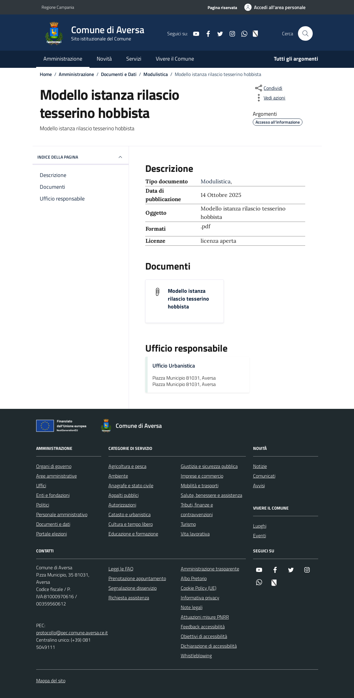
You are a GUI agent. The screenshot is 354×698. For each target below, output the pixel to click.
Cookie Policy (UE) (198, 588)
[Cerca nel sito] (305, 33)
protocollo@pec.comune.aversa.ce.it (72, 632)
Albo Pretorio (194, 578)
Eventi (259, 535)
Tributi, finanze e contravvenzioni (197, 509)
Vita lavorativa (195, 533)
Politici (42, 504)
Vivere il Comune (175, 59)
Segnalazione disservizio (132, 588)
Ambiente (118, 475)
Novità (104, 59)
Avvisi (259, 485)
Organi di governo (53, 466)
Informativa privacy (200, 597)
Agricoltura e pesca (127, 466)
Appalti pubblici (123, 495)
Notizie (260, 466)
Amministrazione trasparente (210, 568)
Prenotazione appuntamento (137, 578)
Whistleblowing (196, 655)
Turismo (188, 524)
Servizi (133, 59)
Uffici (41, 485)
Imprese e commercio (202, 475)
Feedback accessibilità (203, 626)
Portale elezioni (51, 533)
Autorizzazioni (122, 504)
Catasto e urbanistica (129, 514)
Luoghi (259, 525)
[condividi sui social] (268, 88)
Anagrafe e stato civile (130, 485)
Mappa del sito (50, 680)
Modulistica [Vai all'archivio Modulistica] (215, 181)
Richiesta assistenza (128, 597)
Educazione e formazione (133, 533)
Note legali (191, 607)
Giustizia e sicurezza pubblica (209, 466)
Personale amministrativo (61, 514)
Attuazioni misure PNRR (205, 617)
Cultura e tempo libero (130, 524)
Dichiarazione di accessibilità (209, 645)
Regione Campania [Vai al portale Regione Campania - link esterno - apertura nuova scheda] (58, 7)
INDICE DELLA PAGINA (80, 157)
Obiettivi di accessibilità (204, 636)
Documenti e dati (53, 524)
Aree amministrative (56, 475)
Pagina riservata (222, 7)
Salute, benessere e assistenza (211, 495)
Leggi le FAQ (120, 568)
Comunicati (264, 475)
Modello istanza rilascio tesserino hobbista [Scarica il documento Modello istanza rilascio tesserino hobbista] (188, 299)
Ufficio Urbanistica (173, 366)
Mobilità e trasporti (199, 485)
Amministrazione (62, 59)
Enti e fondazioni (53, 495)
